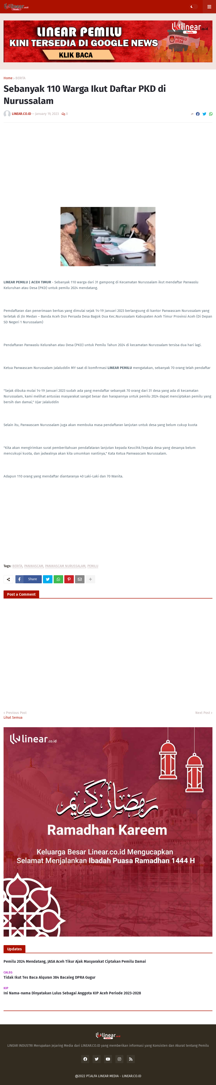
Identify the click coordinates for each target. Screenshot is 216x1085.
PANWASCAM (33, 566)
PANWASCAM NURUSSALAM (65, 566)
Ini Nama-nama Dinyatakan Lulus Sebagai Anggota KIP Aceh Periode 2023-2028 (72, 993)
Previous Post (16, 713)
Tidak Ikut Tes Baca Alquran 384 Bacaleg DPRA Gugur (49, 977)
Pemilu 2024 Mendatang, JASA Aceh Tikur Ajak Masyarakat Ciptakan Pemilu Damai (75, 961)
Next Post (202, 713)
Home (8, 78)
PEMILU (92, 566)
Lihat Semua (13, 718)
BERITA (20, 78)
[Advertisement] (108, 162)
